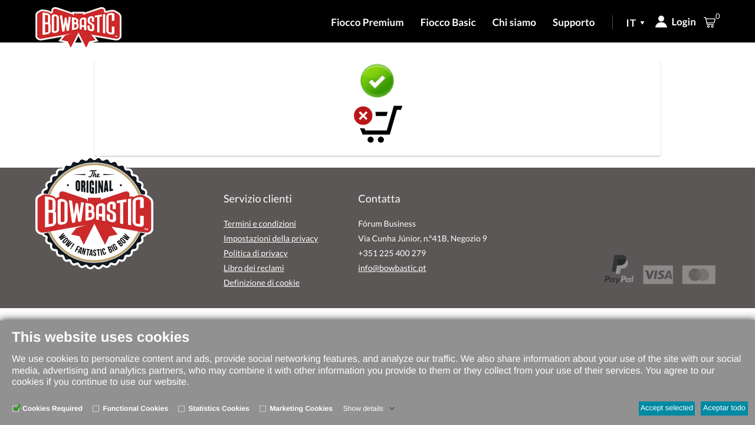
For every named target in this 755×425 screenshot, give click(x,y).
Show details (363, 408)
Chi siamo (514, 22)
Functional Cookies (135, 408)
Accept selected (667, 408)
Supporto (574, 22)
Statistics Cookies (218, 408)
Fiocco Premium (367, 22)
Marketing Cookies (301, 408)
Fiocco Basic (448, 22)
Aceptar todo (724, 408)
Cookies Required (52, 408)
